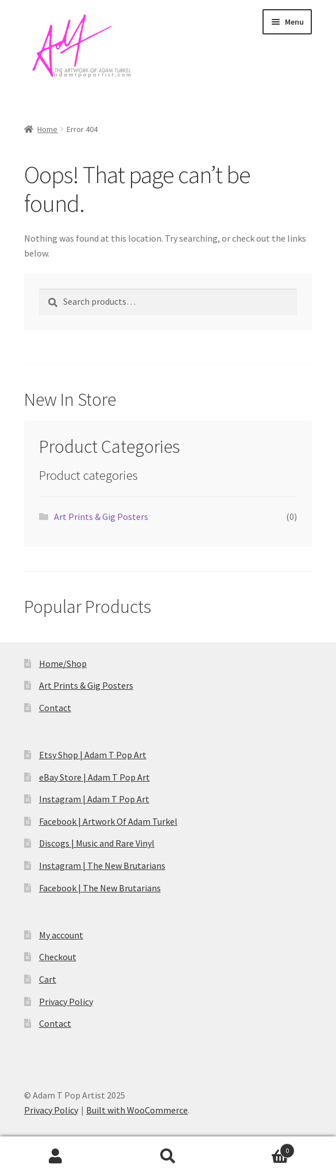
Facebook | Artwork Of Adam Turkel (108, 821)
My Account (56, 1156)
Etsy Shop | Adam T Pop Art (92, 754)
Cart (47, 979)
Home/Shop (63, 663)
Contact (55, 707)
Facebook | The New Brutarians (100, 888)
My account (61, 935)
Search (168, 1156)
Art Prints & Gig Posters (101, 516)
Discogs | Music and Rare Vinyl (97, 843)
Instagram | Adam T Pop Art (94, 799)
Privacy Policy (66, 1001)
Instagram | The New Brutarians (102, 865)
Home (47, 129)
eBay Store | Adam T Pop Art (94, 777)
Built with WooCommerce (137, 1110)
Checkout (57, 956)
